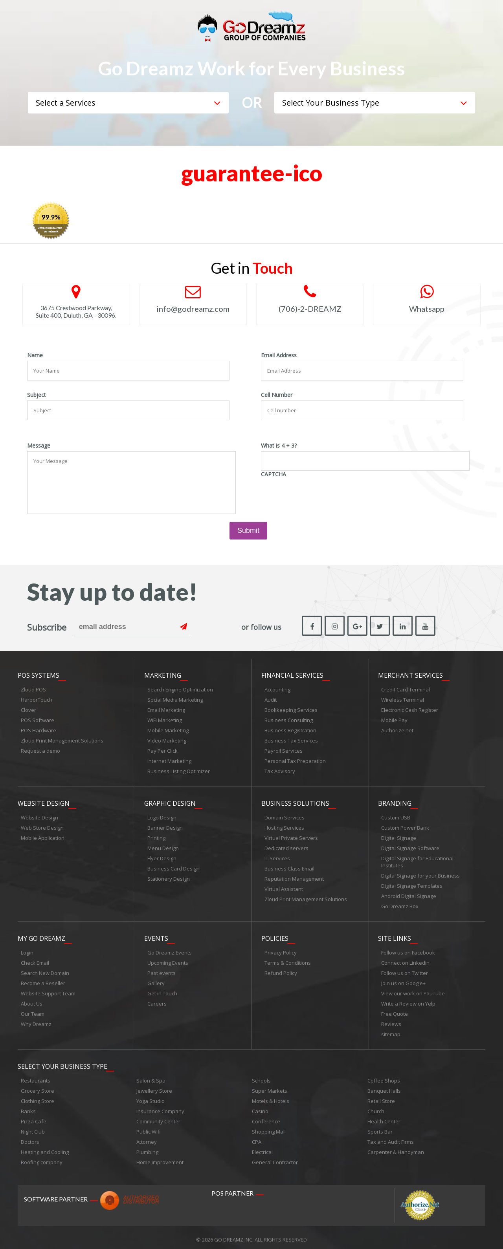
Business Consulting (288, 719)
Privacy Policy (280, 949)
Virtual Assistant (283, 887)
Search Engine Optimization (180, 688)
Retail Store (381, 1096)
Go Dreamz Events (169, 949)
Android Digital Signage (408, 894)
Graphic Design (170, 801)
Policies (274, 935)
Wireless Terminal (402, 698)
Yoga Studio (150, 1096)
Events (156, 935)
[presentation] (320, 495)
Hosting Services (284, 825)
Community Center (158, 1117)
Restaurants (35, 1076)
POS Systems (38, 674)
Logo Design (161, 815)
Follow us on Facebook (408, 949)
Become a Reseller (43, 980)
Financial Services (292, 674)
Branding (394, 801)
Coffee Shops (383, 1076)
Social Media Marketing (175, 698)
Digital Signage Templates (411, 883)
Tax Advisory (279, 770)
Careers (157, 1000)
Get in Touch (162, 990)
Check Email (35, 959)
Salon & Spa (150, 1076)
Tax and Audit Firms (390, 1137)
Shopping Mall (269, 1127)
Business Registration (290, 729)
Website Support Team (48, 990)
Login (27, 949)
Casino (260, 1106)
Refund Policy (280, 969)
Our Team (32, 1010)
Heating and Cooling (45, 1147)
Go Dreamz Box (400, 904)
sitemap (390, 1031)
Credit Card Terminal (405, 688)
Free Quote (394, 1010)
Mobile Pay (394, 719)
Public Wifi (148, 1127)
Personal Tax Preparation (295, 760)
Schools (261, 1076)
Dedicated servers (286, 846)
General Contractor (275, 1157)
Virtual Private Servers (291, 835)
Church (375, 1106)
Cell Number (276, 395)
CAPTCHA (273, 474)
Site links (394, 935)
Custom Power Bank (405, 825)
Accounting (277, 688)
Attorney (146, 1137)
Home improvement (160, 1157)
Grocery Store (37, 1086)
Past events (161, 969)
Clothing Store (37, 1096)
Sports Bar (380, 1127)
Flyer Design (161, 856)
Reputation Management (294, 876)
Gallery (156, 980)
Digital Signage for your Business (420, 873)
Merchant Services (410, 674)
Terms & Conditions (287, 959)
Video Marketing (166, 739)
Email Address (279, 355)
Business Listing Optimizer (178, 770)
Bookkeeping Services (291, 709)
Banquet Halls (384, 1086)
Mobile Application (42, 835)
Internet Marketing (169, 760)
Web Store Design (42, 825)
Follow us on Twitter (404, 969)
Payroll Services (283, 749)
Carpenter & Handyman (395, 1147)
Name (35, 355)
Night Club (33, 1127)
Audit (270, 698)
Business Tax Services (291, 739)
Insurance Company (160, 1106)
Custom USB (395, 815)
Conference (266, 1117)
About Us (31, 1000)
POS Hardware (38, 729)
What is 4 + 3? (279, 445)
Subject (36, 395)
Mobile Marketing (168, 729)
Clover (28, 709)
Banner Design (165, 825)
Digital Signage (398, 835)
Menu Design (163, 846)
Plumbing (147, 1147)
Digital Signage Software (410, 846)
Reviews (391, 1020)
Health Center (383, 1117)
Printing (156, 835)
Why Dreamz (36, 1020)
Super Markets (269, 1086)
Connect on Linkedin (405, 959)
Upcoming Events (167, 959)
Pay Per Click (162, 749)
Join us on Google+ (403, 980)
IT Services (277, 856)
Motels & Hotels (270, 1096)
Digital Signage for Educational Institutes (417, 860)
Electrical (262, 1147)
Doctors (30, 1137)
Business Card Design (173, 866)
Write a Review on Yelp (408, 1000)
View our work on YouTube (413, 990)
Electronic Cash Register (409, 709)
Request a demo (40, 749)
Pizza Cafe (33, 1117)
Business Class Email (289, 866)
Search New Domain (45, 969)
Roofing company (41, 1157)
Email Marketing (166, 709)
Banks (28, 1106)
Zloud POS (33, 688)
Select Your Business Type (62, 1062)
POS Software (37, 719)
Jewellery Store (154, 1086)
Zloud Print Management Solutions (62, 739)
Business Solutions (295, 801)
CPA (256, 1137)
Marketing (162, 674)
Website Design (44, 801)
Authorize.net (397, 729)
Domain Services (284, 815)
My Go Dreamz (41, 935)
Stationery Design (168, 876)
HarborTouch (36, 698)
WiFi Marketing (164, 719)
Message (38, 445)
